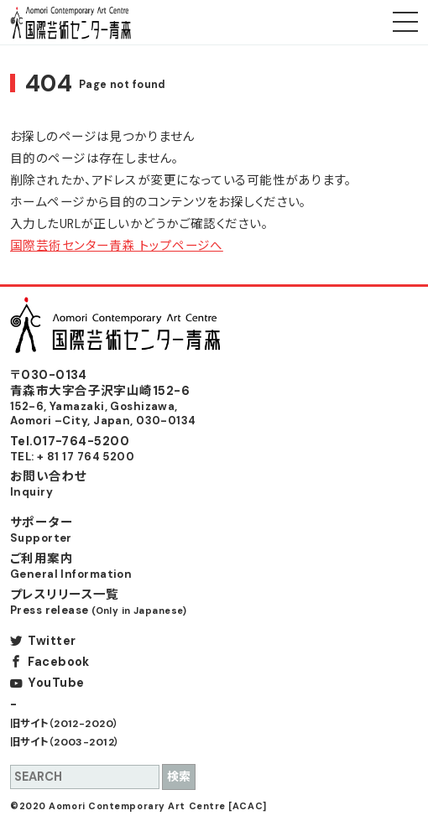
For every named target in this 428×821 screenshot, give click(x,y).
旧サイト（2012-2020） (64, 723)
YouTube (56, 682)
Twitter (52, 640)
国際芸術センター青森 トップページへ (116, 245)
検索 (179, 776)
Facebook (58, 661)
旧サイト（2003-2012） (65, 742)
